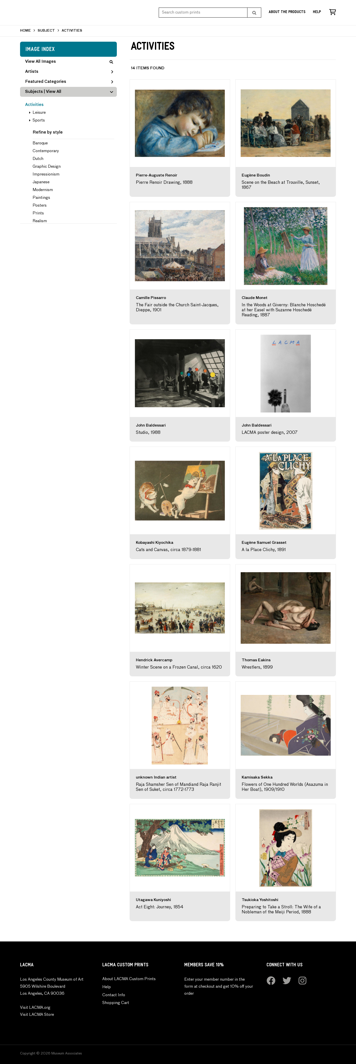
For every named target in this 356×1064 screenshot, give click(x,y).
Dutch (38, 159)
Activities (34, 105)
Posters (40, 206)
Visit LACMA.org (35, 1008)
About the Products (287, 12)
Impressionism (46, 174)
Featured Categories (69, 82)
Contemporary (46, 151)
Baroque (40, 143)
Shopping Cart (115, 1003)
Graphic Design (47, 167)
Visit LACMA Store (37, 1015)
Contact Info (113, 995)
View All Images (69, 62)
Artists (69, 72)
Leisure (39, 113)
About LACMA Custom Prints (129, 979)
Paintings (41, 198)
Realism (40, 221)
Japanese (41, 182)
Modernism (43, 190)
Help (317, 12)
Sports (39, 121)
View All (53, 92)
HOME (25, 30)
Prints (38, 213)
